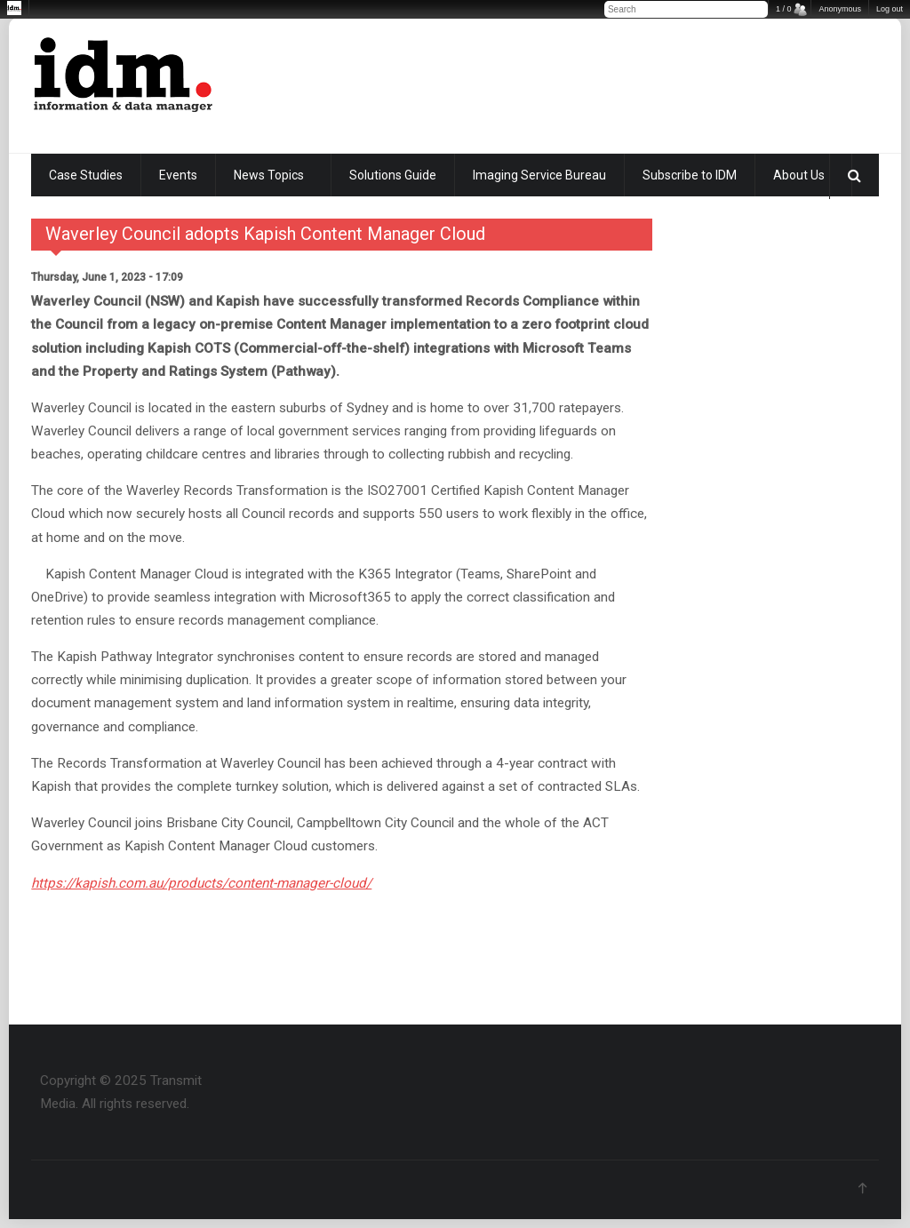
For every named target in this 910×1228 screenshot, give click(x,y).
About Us (799, 175)
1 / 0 (784, 8)
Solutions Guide (392, 175)
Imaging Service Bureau (539, 175)
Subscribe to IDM (690, 175)
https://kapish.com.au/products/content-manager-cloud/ (201, 883)
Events (178, 175)
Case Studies (86, 175)
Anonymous (839, 8)
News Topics (269, 175)
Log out (889, 8)
